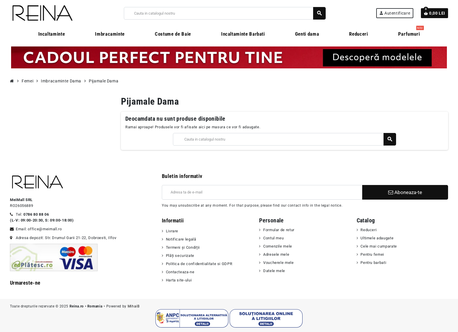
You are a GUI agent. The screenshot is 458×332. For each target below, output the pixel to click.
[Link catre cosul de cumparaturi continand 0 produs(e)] (434, 13)
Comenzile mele (277, 246)
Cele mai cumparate (378, 246)
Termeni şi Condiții (183, 247)
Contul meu (273, 238)
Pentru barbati (373, 262)
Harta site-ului (179, 280)
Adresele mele (276, 254)
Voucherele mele (278, 262)
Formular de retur (278, 230)
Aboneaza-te (405, 192)
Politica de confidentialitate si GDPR (199, 264)
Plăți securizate (180, 255)
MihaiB (134, 306)
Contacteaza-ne (180, 272)
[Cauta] (224, 13)
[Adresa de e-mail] (262, 192)
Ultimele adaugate (376, 238)
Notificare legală (181, 239)
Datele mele (274, 271)
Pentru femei (372, 254)
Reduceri (368, 230)
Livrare (172, 231)
